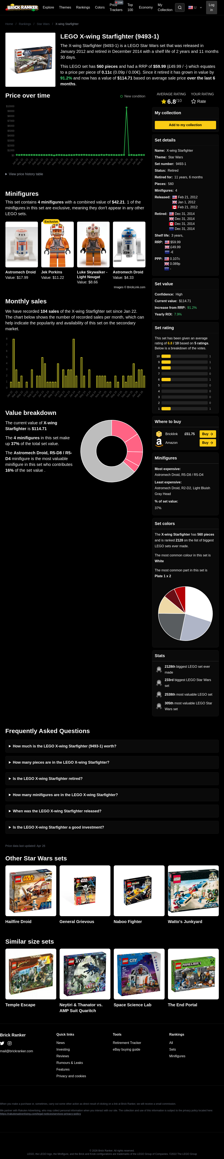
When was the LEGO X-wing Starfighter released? (57, 811)
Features (63, 1069)
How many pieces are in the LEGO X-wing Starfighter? (61, 762)
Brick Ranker (13, 1035)
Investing (63, 1049)
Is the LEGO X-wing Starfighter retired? (48, 779)
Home (9, 24)
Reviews (62, 1056)
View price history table (26, 174)
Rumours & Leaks (69, 1063)
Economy (146, 7)
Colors (100, 7)
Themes (65, 7)
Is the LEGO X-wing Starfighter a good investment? (58, 827)
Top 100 (130, 7)
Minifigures (177, 1056)
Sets (172, 1049)
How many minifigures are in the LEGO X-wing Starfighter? (65, 795)
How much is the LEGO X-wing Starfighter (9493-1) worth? (64, 746)
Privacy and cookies (71, 1076)
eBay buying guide (126, 1049)
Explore (48, 7)
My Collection (165, 7)
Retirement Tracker (127, 1043)
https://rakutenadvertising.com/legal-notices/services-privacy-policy (40, 1113)
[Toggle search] (180, 7)
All (171, 1043)
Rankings (83, 7)
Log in (211, 7)
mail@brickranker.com (16, 1051)
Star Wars (43, 24)
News (60, 1043)
